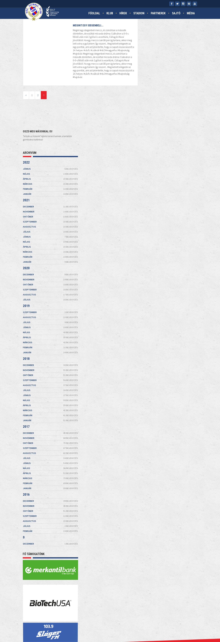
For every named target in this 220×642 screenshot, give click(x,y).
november (169, 103)
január (169, 85)
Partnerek (158, 13)
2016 (145, 386)
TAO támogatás (141, 631)
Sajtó (176, 13)
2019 (145, 197)
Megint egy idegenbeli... (88, 25)
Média (191, 13)
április (169, 70)
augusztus (169, 118)
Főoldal (94, 13)
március (169, 75)
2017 (145, 318)
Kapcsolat (82, 631)
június (169, 60)
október (169, 108)
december (169, 98)
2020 (145, 160)
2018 (145, 250)
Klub (109, 13)
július (169, 123)
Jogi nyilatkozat (118, 631)
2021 (145, 92)
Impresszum (98, 631)
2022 (145, 54)
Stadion (138, 13)
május (169, 65)
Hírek (123, 13)
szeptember (169, 113)
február (169, 80)
